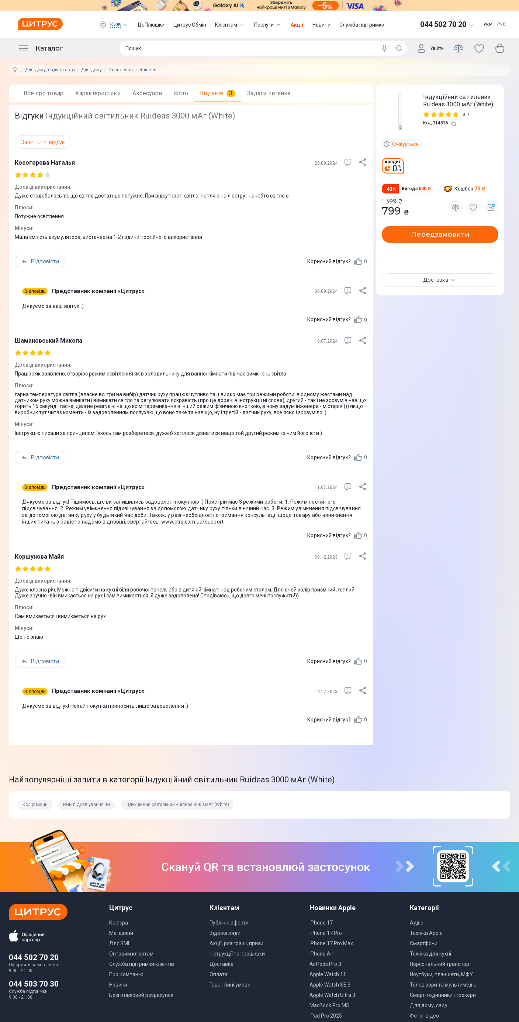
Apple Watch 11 (327, 974)
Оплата (219, 974)
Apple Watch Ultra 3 (332, 995)
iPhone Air (321, 954)
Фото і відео (424, 1016)
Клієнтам (230, 24)
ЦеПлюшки (151, 25)
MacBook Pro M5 (329, 1005)
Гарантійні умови (230, 985)
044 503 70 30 (34, 984)
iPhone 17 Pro (325, 933)
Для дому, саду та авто (50, 70)
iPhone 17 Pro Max (331, 943)
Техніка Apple (426, 933)
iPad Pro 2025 (325, 1016)
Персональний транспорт (440, 964)
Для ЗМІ (119, 943)
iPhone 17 (321, 923)
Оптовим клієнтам (131, 954)
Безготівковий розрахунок (141, 995)
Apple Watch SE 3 (329, 985)
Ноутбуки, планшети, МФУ (441, 974)
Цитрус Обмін (189, 25)
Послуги (268, 24)
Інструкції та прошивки (237, 954)
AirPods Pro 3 (325, 964)
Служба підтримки (361, 25)
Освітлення (120, 70)
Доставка (221, 964)
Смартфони (423, 943)
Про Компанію (126, 974)
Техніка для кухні (430, 954)
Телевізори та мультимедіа (443, 985)
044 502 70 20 (34, 957)
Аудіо (416, 923)
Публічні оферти (229, 923)
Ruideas (147, 70)
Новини (321, 25)
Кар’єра (118, 923)
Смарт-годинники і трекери (443, 995)
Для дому (91, 70)
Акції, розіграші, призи (236, 943)
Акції (297, 25)
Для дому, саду (428, 1005)
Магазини (121, 933)
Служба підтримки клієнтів (141, 964)
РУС (501, 24)
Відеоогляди (225, 933)
